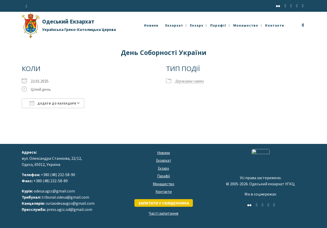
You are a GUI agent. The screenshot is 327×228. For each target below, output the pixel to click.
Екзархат (174, 25)
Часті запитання (163, 213)
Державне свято (189, 81)
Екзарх (196, 25)
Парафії (218, 25)
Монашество (245, 25)
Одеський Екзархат (79, 25)
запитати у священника (163, 203)
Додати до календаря (53, 103)
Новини (151, 25)
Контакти (274, 25)
